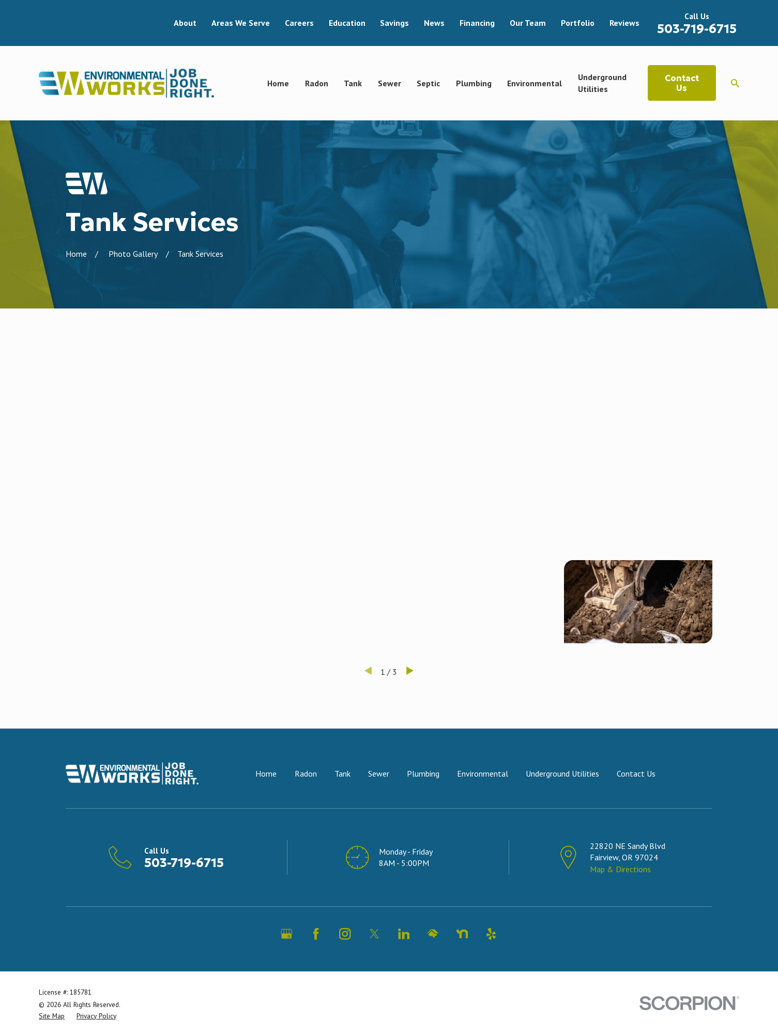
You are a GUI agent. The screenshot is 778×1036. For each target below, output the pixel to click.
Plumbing (423, 773)
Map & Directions (620, 869)
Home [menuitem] (278, 83)
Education (347, 23)
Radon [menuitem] (316, 83)
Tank (342, 773)
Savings (394, 23)
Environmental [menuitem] (534, 83)
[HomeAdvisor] (432, 933)
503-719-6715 (697, 29)
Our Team (528, 23)
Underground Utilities (562, 773)
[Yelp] (491, 933)
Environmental (482, 773)
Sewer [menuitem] (389, 83)
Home (266, 773)
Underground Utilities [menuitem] (602, 83)
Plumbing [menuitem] (474, 83)
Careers (299, 23)
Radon (306, 773)
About (185, 23)
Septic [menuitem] (428, 83)
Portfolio (577, 23)
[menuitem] (52, 1016)
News (434, 23)
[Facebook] (316, 933)
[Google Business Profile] (286, 933)
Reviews (624, 23)
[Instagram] (344, 933)
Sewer (378, 773)
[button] (140, 399)
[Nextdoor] (462, 933)
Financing (477, 23)
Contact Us (682, 83)
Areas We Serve (240, 23)
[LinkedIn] (403, 933)
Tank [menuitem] (353, 83)
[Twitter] (374, 933)
